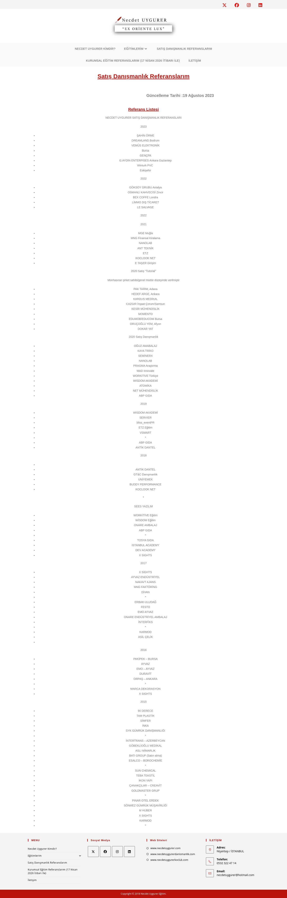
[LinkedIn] (129, 851)
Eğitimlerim (54, 855)
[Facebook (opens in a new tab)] (239, 5)
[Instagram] (117, 851)
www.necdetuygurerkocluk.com (169, 860)
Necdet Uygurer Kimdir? (42, 848)
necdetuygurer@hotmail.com (235, 875)
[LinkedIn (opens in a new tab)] (259, 5)
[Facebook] (105, 851)
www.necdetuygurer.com (166, 848)
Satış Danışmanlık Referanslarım (47, 862)
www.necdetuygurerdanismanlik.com (173, 854)
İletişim (32, 880)
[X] (93, 851)
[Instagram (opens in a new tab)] (251, 5)
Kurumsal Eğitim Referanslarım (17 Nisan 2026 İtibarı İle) (53, 871)
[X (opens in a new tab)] (226, 5)
